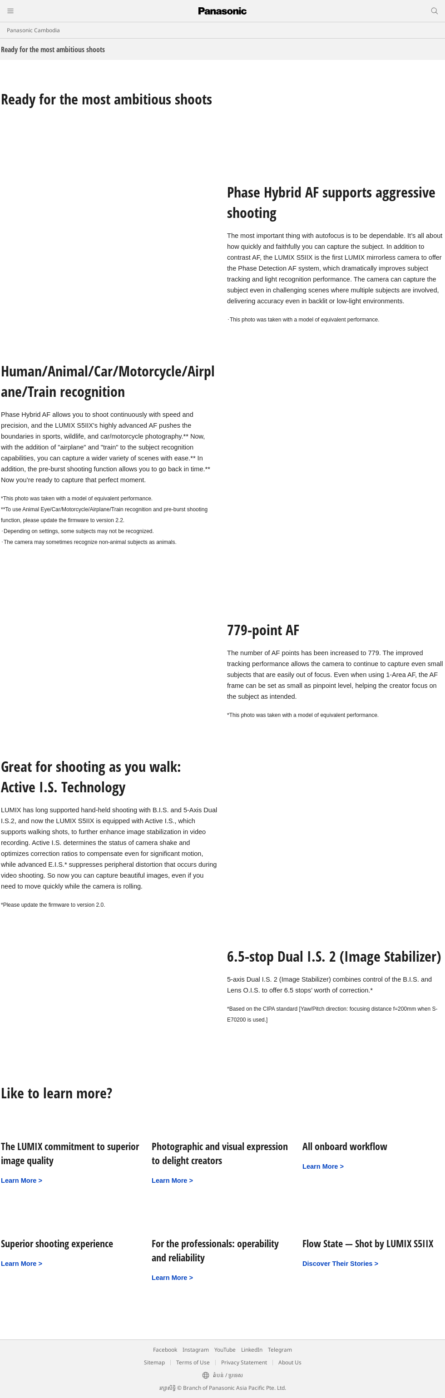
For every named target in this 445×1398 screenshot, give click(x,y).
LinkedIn (251, 1350)
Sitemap (154, 1362)
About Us (290, 1362)
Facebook (165, 1350)
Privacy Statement (244, 1362)
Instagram (196, 1350)
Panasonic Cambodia (33, 30)
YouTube (225, 1350)
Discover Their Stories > (340, 1263)
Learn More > (21, 1180)
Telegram (280, 1350)
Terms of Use (193, 1362)
